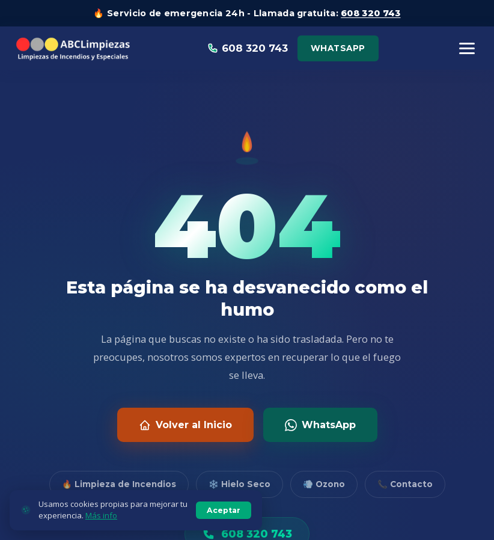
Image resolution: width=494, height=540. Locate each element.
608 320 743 (370, 13)
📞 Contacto (405, 484)
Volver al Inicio (185, 425)
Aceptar (223, 513)
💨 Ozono (324, 484)
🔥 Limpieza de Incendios (119, 484)
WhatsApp (338, 48)
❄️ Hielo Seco (239, 484)
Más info (101, 519)
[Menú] (467, 48)
